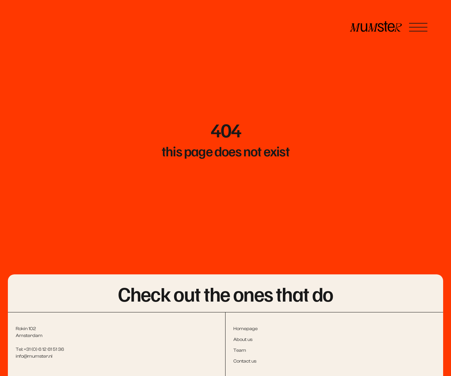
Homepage (245, 328)
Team (239, 350)
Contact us (244, 361)
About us (242, 339)
